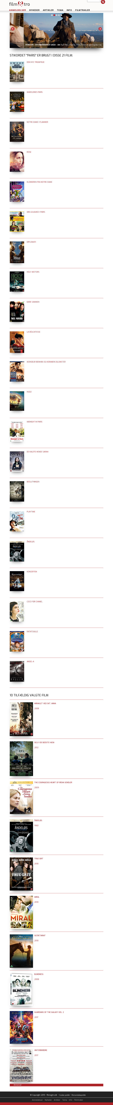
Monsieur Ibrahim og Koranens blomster (46, 362)
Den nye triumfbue (35, 62)
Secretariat (40, 935)
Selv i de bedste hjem (44, 742)
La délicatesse (33, 332)
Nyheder (34, 10)
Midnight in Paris (34, 422)
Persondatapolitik (79, 1095)
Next (100, 29)
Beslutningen (33, 482)
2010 (36, 864)
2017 (36, 1017)
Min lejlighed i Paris (36, 212)
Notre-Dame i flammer (37, 122)
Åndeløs (31, 541)
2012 (36, 747)
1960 (36, 825)
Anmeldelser (17, 10)
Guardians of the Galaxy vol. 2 (49, 1012)
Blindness (38, 974)
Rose (29, 152)
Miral (36, 897)
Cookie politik (64, 1095)
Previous (13, 29)
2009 (36, 787)
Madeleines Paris (35, 92)
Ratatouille (32, 631)
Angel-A (30, 661)
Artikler (48, 10)
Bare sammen (33, 302)
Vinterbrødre (40, 1050)
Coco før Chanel (34, 601)
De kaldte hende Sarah (37, 452)
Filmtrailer (82, 10)
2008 (36, 708)
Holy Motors (33, 272)
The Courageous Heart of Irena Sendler (53, 782)
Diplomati (31, 242)
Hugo (29, 392)
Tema (60, 10)
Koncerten (32, 571)
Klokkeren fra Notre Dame (39, 182)
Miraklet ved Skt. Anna (45, 703)
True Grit (38, 858)
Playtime (31, 512)
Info (69, 10)
